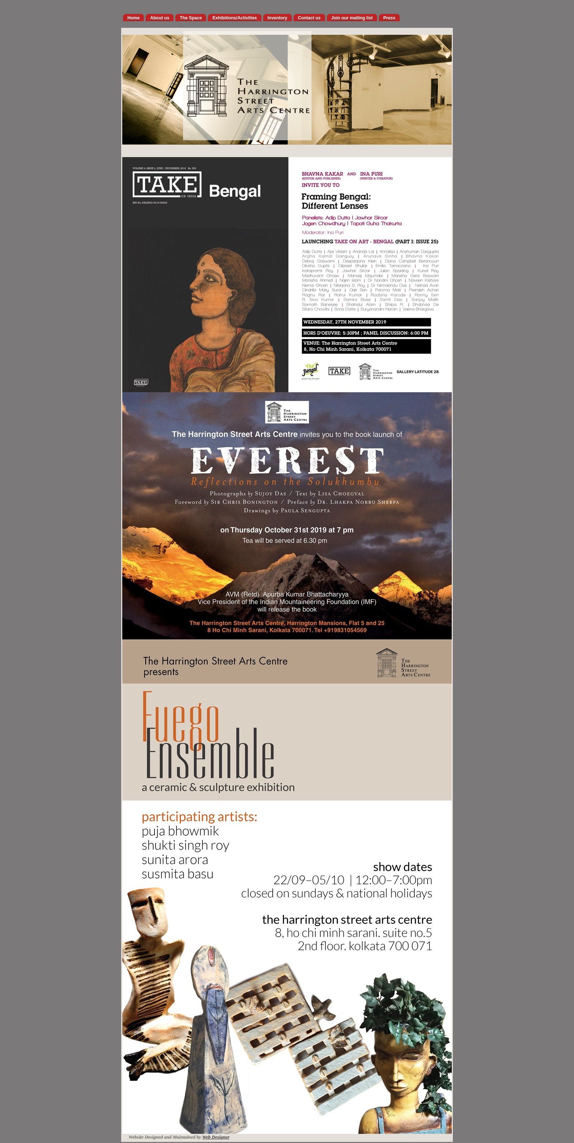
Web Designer (216, 1137)
